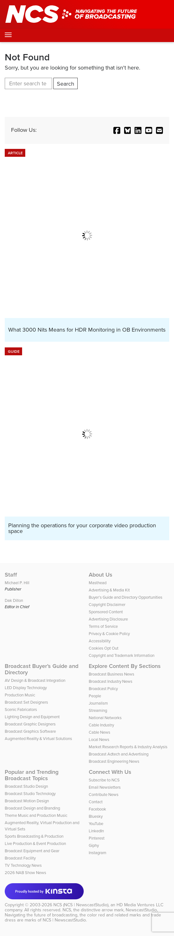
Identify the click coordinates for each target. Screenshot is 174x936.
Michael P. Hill (17, 583)
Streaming (98, 710)
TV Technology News (23, 865)
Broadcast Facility (20, 858)
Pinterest (97, 838)
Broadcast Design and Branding (32, 808)
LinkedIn (96, 831)
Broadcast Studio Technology (30, 794)
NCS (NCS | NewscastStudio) (80, 905)
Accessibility (100, 641)
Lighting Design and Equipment (32, 717)
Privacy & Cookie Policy (109, 634)
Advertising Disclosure (108, 619)
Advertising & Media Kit (109, 590)
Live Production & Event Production (35, 844)
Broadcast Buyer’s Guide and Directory (41, 669)
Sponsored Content (106, 612)
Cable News (99, 732)
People (95, 696)
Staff (11, 575)
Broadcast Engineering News (114, 761)
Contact (96, 802)
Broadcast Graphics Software (30, 731)
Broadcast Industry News (110, 681)
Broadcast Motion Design (27, 801)
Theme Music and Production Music (36, 815)
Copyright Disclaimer (107, 605)
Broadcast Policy (103, 689)
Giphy (94, 845)
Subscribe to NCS (104, 780)
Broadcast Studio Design (26, 786)
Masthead (97, 583)
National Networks (105, 718)
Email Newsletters (105, 787)
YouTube (96, 824)
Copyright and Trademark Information (121, 655)
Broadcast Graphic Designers (30, 724)
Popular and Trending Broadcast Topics (31, 775)
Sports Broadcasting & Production (34, 836)
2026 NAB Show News (25, 873)
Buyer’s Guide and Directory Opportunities (125, 597)
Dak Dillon (14, 600)
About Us (100, 575)
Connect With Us (110, 772)
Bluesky (96, 816)
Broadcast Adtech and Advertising (118, 754)
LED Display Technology (26, 688)
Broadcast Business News (111, 674)
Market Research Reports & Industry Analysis (128, 747)
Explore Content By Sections (125, 666)
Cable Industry (101, 725)
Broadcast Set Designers (26, 702)
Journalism (98, 703)
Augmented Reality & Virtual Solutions (38, 739)
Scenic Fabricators (21, 710)
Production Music (20, 695)
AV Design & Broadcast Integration (35, 680)
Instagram (97, 853)
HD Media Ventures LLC (140, 905)
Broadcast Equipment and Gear (32, 851)
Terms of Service (103, 626)
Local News (99, 740)
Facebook (97, 809)
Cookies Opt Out (103, 648)
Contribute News (103, 795)
